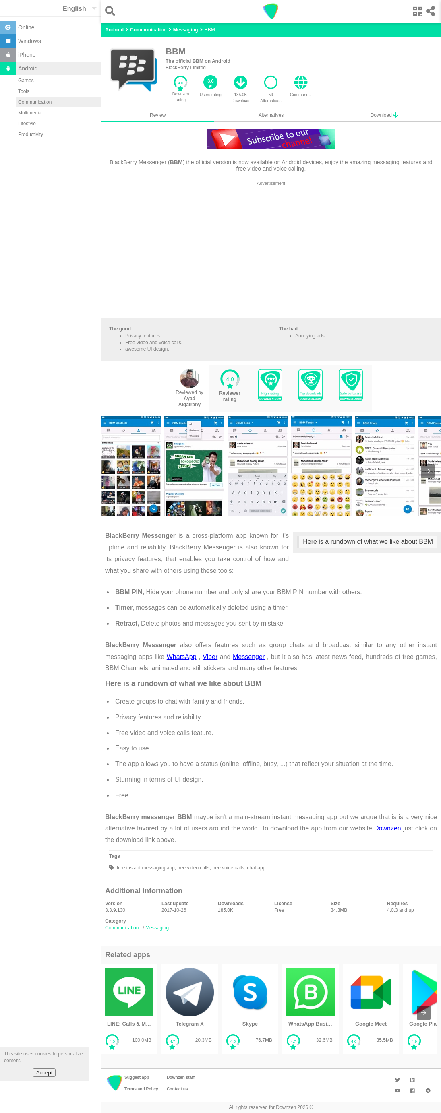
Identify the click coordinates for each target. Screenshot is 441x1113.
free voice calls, (228, 868)
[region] (271, 251)
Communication (35, 102)
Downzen (387, 828)
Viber (210, 656)
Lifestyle (27, 123)
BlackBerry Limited (186, 67)
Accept (44, 1073)
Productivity (30, 134)
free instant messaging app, (145, 868)
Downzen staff (181, 1077)
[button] (112, 11)
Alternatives (271, 115)
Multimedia (29, 113)
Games (26, 80)
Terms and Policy (141, 1089)
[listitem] (129, 1009)
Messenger (249, 656)
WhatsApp (182, 656)
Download (384, 115)
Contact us (177, 1089)
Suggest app (136, 1077)
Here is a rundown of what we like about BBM (368, 541)
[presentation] (428, 471)
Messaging (157, 928)
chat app (255, 868)
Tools (23, 91)
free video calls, (193, 868)
